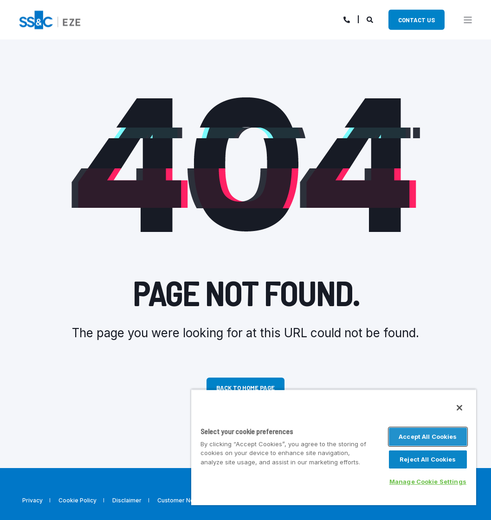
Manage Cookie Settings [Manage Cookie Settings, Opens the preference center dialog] (427, 481)
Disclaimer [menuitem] (127, 500)
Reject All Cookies (428, 459)
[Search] (371, 19)
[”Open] (468, 20)
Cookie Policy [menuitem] (77, 500)
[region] (333, 447)
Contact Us (416, 19)
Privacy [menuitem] (32, 500)
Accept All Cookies (428, 436)
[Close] (459, 408)
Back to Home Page (245, 388)
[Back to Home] (50, 19)
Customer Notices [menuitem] (182, 500)
